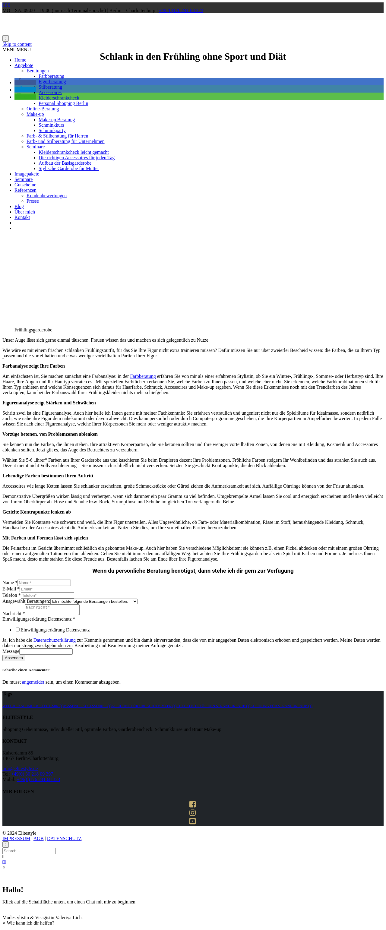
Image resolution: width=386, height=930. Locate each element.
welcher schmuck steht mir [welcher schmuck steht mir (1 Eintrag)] (33, 708)
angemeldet (33, 683)
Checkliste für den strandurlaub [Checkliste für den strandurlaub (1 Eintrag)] (214, 708)
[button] (16, 49)
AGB (38, 840)
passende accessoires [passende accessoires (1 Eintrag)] (88, 708)
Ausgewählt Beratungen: (26, 601)
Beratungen (38, 70)
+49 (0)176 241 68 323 (181, 10)
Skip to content (17, 44)
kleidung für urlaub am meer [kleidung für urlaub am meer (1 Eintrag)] (144, 708)
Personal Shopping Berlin (63, 103)
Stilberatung (50, 87)
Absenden (14, 659)
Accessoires (50, 92)
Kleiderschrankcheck (59, 97)
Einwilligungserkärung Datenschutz (38, 620)
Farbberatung (51, 76)
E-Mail (11, 588)
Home (20, 59)
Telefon (11, 595)
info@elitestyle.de (20, 770)
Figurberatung (52, 81)
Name (9, 582)
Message (10, 653)
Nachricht (13, 615)
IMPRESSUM (16, 840)
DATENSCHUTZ (64, 840)
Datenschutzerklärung (54, 641)
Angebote (23, 65)
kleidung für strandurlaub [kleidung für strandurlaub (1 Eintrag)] (281, 708)
